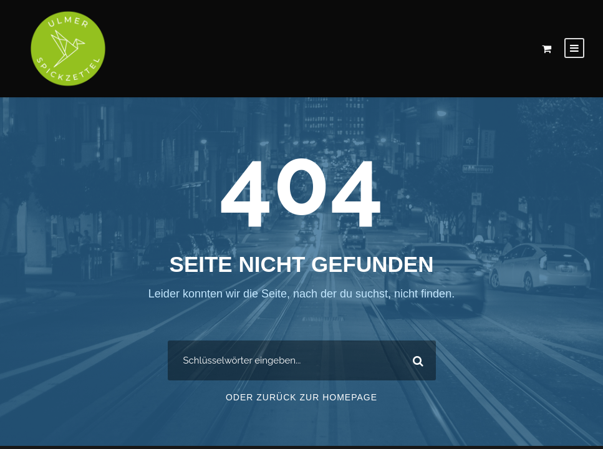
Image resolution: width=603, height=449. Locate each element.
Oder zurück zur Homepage (301, 399)
